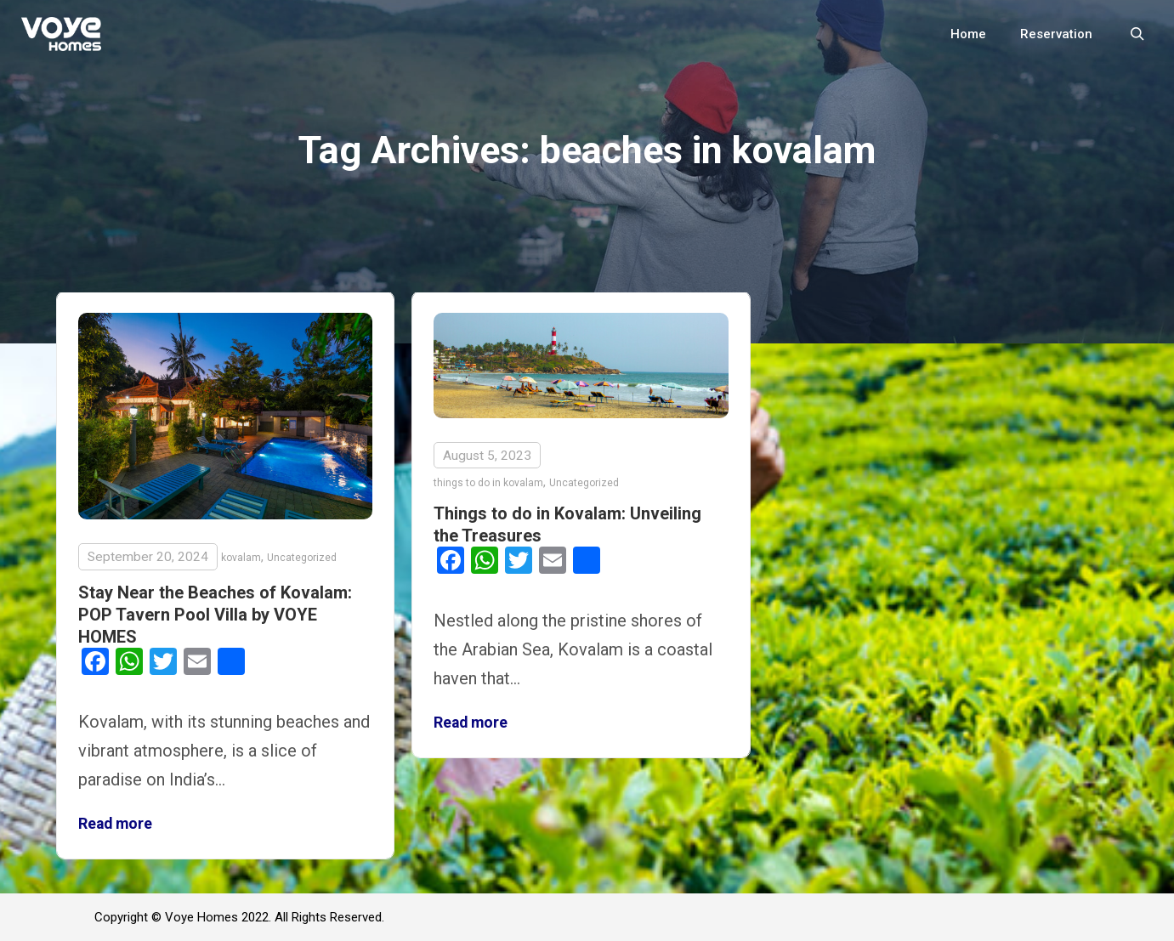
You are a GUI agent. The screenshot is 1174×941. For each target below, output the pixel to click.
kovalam (241, 558)
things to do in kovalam (488, 483)
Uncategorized (302, 558)
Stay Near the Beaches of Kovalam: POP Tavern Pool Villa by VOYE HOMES (215, 614)
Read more (115, 823)
